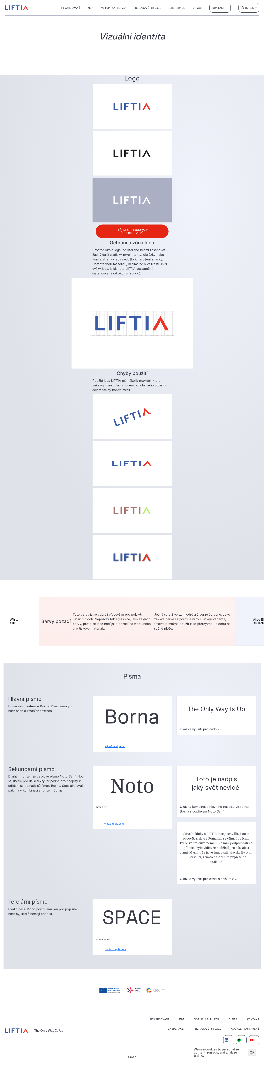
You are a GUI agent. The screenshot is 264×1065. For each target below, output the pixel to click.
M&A (90, 8)
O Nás (233, 1019)
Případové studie (147, 8)
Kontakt (218, 8)
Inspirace (177, 8)
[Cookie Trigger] (245, 1028)
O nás (197, 8)
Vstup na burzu (113, 8)
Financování (70, 8)
